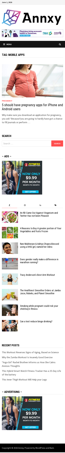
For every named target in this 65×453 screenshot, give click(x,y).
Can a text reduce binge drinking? (36, 321)
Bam (52, 448)
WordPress (40, 448)
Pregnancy (7, 101)
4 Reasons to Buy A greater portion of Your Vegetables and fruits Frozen (40, 230)
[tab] (9, 205)
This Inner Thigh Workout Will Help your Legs (24, 379)
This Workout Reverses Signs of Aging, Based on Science (30, 352)
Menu (7, 44)
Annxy (21, 448)
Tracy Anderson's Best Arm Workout (37, 274)
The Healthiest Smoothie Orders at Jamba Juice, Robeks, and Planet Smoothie (40, 292)
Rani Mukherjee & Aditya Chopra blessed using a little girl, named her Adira (39, 245)
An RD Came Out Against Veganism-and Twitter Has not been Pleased (39, 214)
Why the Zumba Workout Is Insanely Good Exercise (27, 357)
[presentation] (9, 205)
